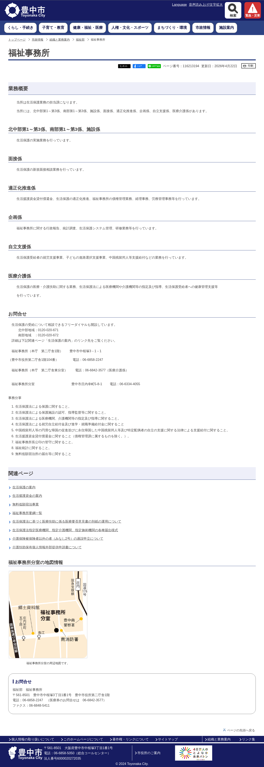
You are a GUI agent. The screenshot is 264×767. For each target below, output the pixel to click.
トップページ (17, 39)
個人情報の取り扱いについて (32, 739)
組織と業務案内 (60, 39)
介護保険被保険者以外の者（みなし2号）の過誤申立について (57, 538)
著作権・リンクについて (130, 739)
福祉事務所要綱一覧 (27, 513)
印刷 (250, 65)
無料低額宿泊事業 (25, 504)
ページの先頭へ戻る (241, 730)
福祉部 (80, 39)
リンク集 (248, 739)
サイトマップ (168, 739)
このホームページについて (83, 739)
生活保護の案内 (23, 487)
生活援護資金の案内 (27, 495)
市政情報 (37, 39)
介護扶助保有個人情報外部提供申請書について (47, 547)
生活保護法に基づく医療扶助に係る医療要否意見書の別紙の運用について (66, 521)
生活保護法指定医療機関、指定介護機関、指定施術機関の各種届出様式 (65, 530)
